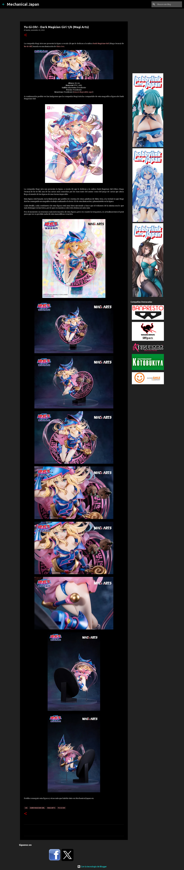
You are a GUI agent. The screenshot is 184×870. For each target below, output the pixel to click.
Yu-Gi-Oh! (28, 46)
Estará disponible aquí (83, 92)
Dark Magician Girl (101, 43)
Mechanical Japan (23, 4)
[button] (25, 35)
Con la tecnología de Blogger (92, 866)
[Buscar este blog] (169, 4)
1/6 (26, 808)
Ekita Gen (60, 46)
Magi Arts (51, 808)
